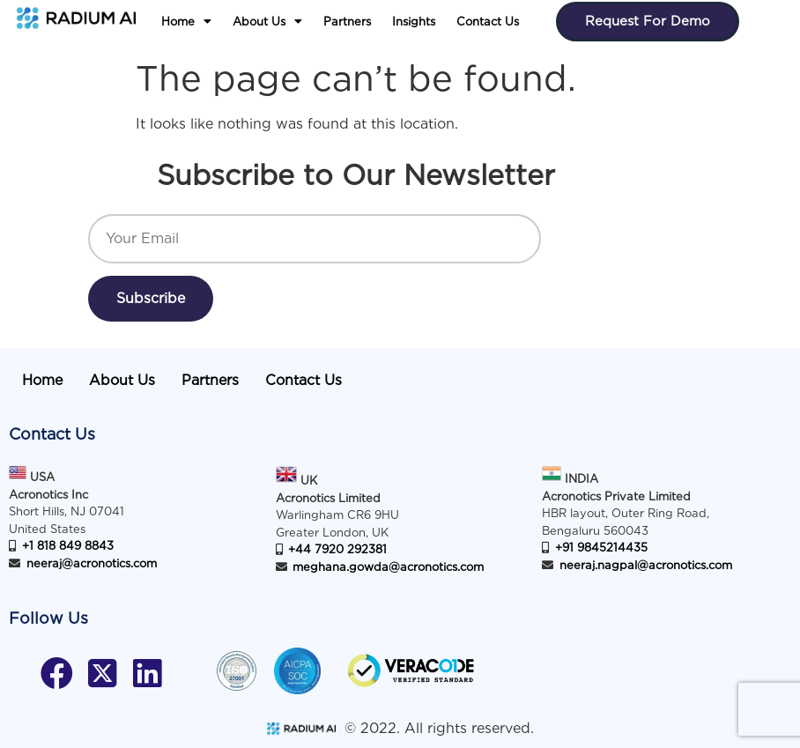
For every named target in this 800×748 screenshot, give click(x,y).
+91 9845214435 (601, 547)
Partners (347, 21)
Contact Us (487, 21)
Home (186, 21)
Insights (413, 21)
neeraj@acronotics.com (91, 563)
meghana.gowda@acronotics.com (388, 567)
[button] (186, 22)
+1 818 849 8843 (68, 545)
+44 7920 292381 (337, 549)
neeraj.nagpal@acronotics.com (645, 565)
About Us (267, 21)
